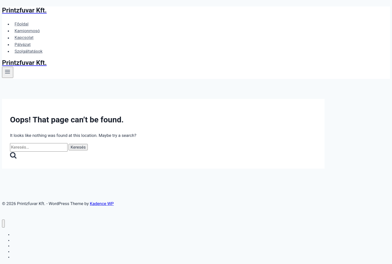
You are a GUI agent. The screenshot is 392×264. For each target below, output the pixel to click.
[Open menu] (7, 72)
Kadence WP (102, 203)
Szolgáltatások (28, 51)
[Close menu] (3, 224)
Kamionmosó (27, 30)
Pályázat (22, 44)
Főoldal (21, 23)
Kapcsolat (24, 37)
